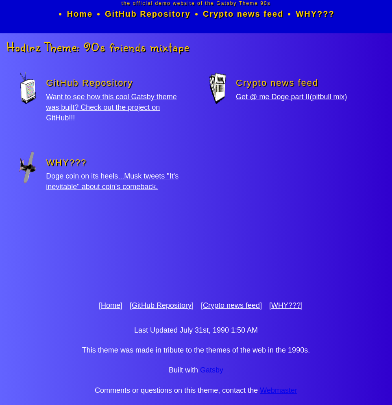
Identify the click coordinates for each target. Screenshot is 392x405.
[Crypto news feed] (231, 305)
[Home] (110, 305)
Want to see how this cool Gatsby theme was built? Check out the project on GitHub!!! (111, 107)
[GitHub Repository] (162, 305)
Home (80, 13)
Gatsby (211, 370)
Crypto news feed (243, 13)
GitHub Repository (148, 13)
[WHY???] (286, 305)
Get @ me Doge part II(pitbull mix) (291, 97)
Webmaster (278, 390)
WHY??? (315, 13)
